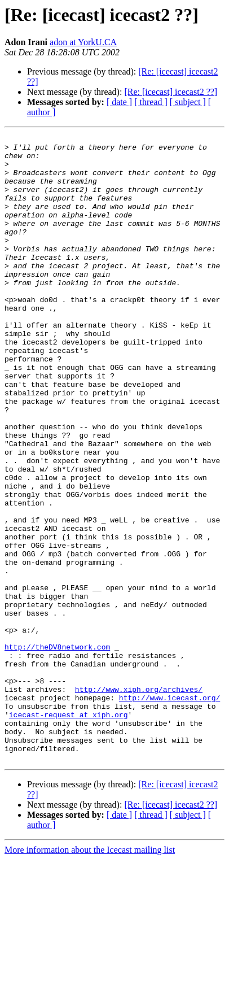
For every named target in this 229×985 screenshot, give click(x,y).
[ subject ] (188, 102)
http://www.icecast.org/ (169, 811)
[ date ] (119, 102)
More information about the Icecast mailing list (90, 975)
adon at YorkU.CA (83, 42)
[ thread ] (151, 102)
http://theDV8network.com (57, 750)
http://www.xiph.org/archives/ (138, 801)
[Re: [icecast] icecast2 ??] (170, 92)
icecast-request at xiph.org (68, 831)
